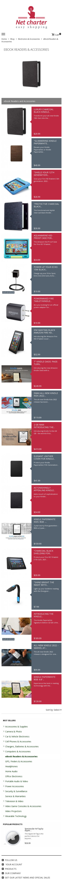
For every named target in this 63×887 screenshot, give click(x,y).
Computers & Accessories (18, 751)
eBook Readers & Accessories (21, 756)
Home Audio (11, 771)
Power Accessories (14, 786)
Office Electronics (13, 776)
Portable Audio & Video (16, 781)
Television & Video (14, 801)
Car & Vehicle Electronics (17, 736)
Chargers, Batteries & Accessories (22, 746)
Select (57, 709)
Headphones (11, 766)
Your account (14, 864)
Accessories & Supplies (16, 726)
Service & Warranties (15, 796)
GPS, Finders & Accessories (18, 761)
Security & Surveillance (16, 791)
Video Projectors (13, 811)
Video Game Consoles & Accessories (23, 806)
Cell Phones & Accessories (18, 741)
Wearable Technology (16, 816)
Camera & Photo (13, 731)
